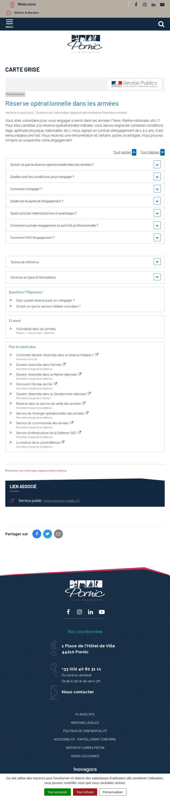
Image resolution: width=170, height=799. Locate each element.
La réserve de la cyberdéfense (40, 442)
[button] (85, 164)
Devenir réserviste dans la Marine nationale (48, 374)
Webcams (26, 4)
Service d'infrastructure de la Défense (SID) (48, 433)
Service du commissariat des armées (44, 423)
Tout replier (124, 152)
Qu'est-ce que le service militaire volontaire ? (48, 306)
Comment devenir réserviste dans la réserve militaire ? (57, 355)
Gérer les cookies (85, 756)
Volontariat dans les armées (36, 329)
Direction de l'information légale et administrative (37, 470)
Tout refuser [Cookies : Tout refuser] (85, 792)
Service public (44, 501)
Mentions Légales (85, 722)
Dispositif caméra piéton (85, 747)
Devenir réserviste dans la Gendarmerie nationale (53, 394)
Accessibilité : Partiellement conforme (85, 739)
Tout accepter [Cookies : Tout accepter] (58, 792)
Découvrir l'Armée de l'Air (36, 384)
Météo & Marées (26, 12)
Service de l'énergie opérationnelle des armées (52, 413)
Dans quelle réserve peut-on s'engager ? (45, 300)
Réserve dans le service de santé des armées (50, 403)
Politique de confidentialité (85, 731)
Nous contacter (78, 691)
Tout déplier (153, 152)
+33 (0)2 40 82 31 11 (81, 668)
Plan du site (85, 714)
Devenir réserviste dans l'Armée (41, 365)
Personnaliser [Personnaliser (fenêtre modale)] (113, 792)
